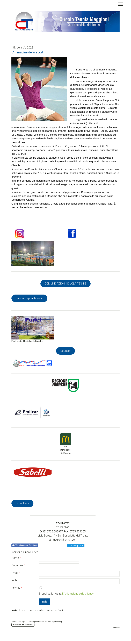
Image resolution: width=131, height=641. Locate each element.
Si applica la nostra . (66, 593)
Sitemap (57, 622)
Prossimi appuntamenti (29, 298)
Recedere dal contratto (23, 624)
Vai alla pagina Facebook (25, 545)
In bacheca (22, 503)
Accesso (116, 628)
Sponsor (65, 350)
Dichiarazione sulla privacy (77, 593)
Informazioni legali (18, 622)
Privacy (31, 622)
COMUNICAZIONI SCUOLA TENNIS (65, 283)
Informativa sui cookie (44, 622)
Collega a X (75, 545)
